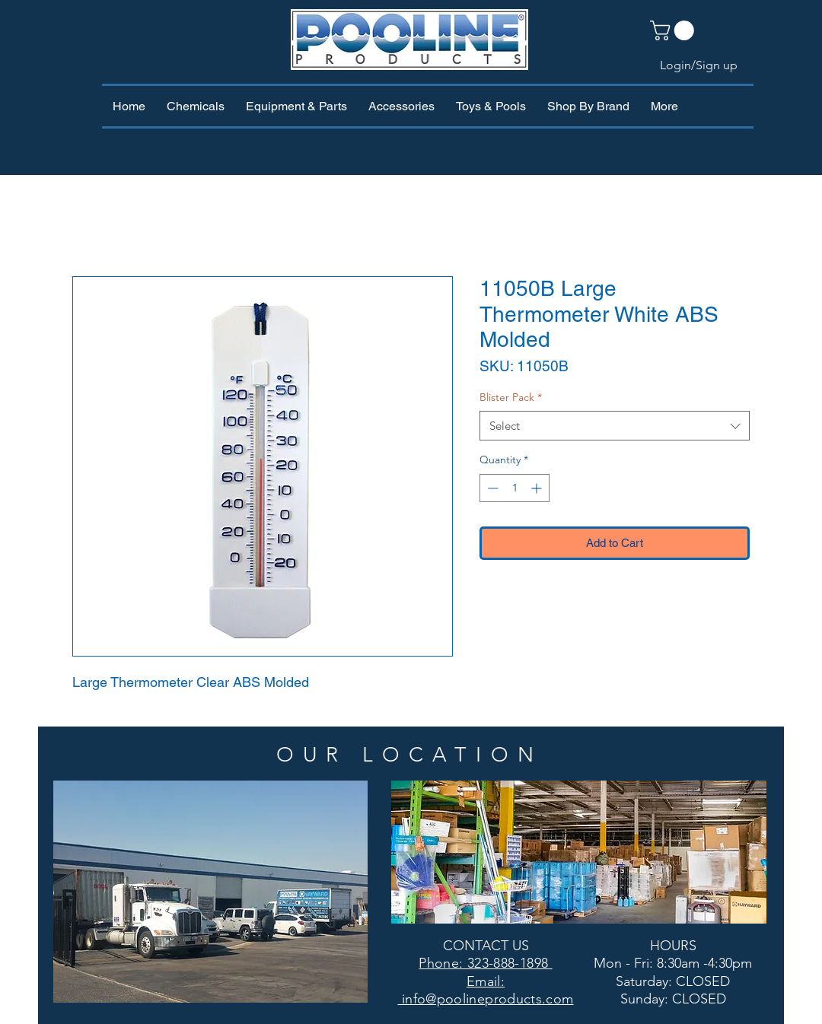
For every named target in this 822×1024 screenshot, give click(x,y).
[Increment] (537, 488)
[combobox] (615, 425)
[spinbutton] (514, 488)
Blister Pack (511, 397)
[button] (674, 30)
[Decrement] (491, 488)
